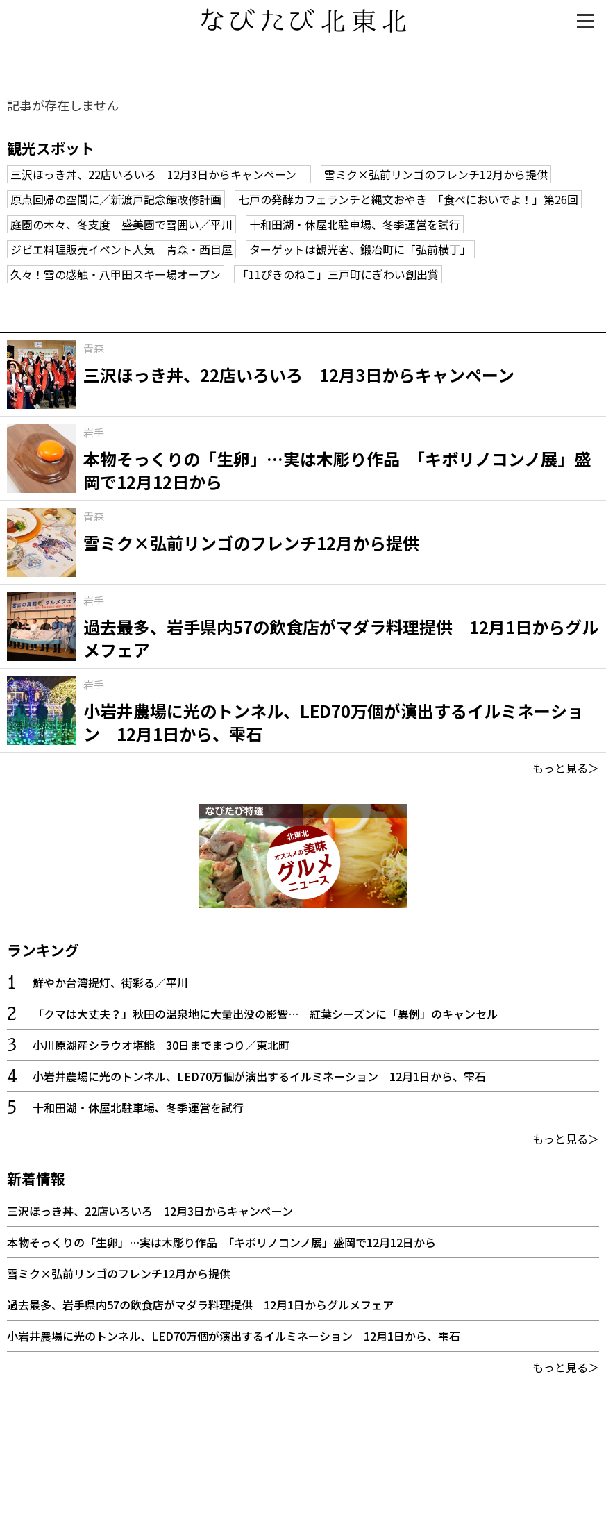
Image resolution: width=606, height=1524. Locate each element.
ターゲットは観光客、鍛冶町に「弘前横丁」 (360, 249)
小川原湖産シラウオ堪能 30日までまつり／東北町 (161, 1045)
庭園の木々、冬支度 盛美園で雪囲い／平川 (121, 224)
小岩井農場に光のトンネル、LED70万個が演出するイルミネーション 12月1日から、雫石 (259, 1076)
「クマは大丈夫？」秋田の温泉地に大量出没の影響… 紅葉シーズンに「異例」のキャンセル (265, 1013)
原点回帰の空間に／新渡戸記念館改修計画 (115, 199)
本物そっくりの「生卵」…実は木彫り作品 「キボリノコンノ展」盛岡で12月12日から (221, 1242)
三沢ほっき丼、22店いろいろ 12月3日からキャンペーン (159, 174)
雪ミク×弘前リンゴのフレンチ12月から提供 (436, 174)
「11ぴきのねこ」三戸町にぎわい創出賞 (338, 274)
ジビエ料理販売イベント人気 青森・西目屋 (121, 249)
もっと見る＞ (565, 768)
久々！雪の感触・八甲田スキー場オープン (115, 274)
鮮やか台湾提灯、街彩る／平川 (110, 982)
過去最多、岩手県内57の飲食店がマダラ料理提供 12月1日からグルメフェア (200, 1304)
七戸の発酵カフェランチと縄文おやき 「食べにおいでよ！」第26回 (408, 199)
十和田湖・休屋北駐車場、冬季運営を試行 (354, 224)
